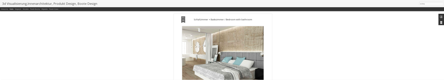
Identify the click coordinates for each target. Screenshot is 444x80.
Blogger (233, 78)
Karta (11, 9)
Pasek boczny (35, 9)
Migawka (45, 9)
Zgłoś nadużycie (240, 78)
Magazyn (18, 9)
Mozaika (26, 9)
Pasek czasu (53, 9)
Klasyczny (4, 9)
